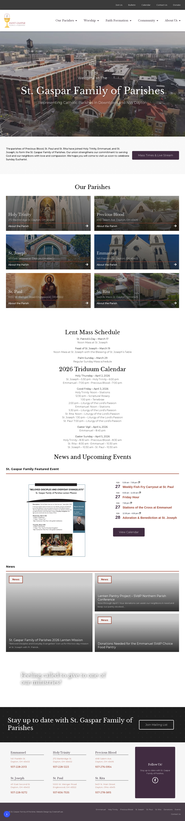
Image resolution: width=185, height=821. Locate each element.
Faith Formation (118, 20)
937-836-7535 (61, 792)
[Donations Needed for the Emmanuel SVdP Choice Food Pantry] (137, 633)
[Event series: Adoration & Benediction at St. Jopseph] (140, 513)
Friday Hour (131, 497)
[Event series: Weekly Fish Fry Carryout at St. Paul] (139, 483)
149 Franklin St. (18, 758)
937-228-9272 (19, 792)
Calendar (146, 5)
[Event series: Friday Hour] (140, 493)
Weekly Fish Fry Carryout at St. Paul (148, 487)
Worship (91, 20)
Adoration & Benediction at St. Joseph (150, 517)
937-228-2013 (19, 766)
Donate (177, 5)
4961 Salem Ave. (103, 758)
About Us (173, 20)
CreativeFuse (57, 812)
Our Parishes (66, 20)
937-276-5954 (103, 766)
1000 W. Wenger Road (65, 784)
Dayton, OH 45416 (104, 761)
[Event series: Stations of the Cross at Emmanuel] (131, 503)
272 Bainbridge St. (62, 758)
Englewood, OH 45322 (64, 787)
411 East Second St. (20, 784)
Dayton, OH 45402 (20, 761)
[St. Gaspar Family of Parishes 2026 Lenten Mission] (49, 612)
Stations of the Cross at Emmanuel (147, 507)
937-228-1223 (61, 766)
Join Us (119, 5)
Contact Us (161, 5)
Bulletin (132, 5)
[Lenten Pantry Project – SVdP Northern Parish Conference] (137, 592)
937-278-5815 (103, 792)
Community (148, 20)
